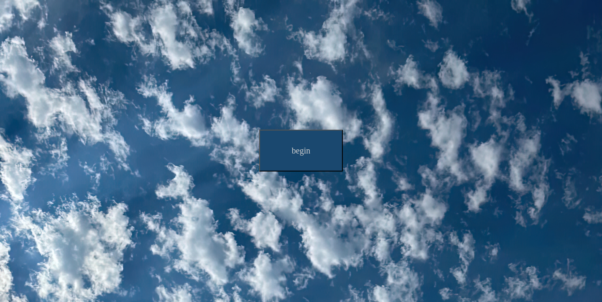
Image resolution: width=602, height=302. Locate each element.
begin (301, 150)
